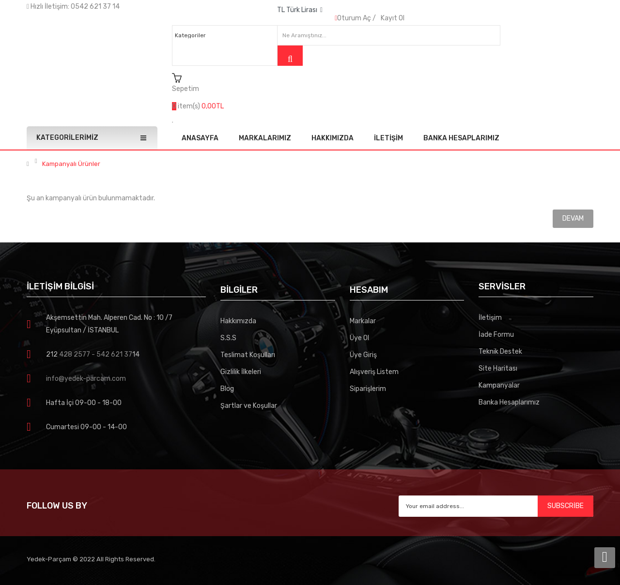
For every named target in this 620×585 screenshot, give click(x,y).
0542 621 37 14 (95, 6)
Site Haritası (498, 368)
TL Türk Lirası (300, 10)
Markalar (363, 321)
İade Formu (496, 334)
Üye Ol (359, 338)
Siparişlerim (368, 389)
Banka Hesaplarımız (509, 402)
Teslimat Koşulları (247, 355)
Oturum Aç (354, 18)
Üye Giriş (363, 355)
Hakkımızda (238, 321)
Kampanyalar (499, 385)
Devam (573, 218)
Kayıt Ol (392, 18)
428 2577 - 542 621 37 (95, 354)
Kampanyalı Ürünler (71, 164)
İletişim (490, 318)
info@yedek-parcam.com (86, 379)
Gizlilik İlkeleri (240, 372)
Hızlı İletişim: (49, 6)
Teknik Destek (500, 351)
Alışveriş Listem (374, 372)
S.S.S (228, 338)
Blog (227, 389)
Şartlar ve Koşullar (248, 406)
